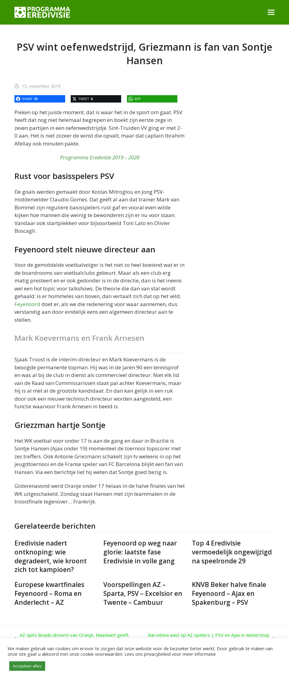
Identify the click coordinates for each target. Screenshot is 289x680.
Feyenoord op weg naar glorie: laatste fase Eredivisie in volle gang (140, 552)
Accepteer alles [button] (27, 666)
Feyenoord (27, 304)
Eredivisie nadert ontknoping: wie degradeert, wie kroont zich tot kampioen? (50, 556)
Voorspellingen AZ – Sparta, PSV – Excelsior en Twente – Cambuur (142, 593)
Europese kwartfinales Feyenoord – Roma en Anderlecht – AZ (49, 593)
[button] (271, 12)
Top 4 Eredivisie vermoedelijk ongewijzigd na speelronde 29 (232, 552)
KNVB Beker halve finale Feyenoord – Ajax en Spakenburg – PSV (229, 593)
